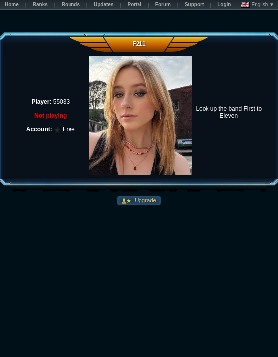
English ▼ (257, 5)
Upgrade (144, 200)
